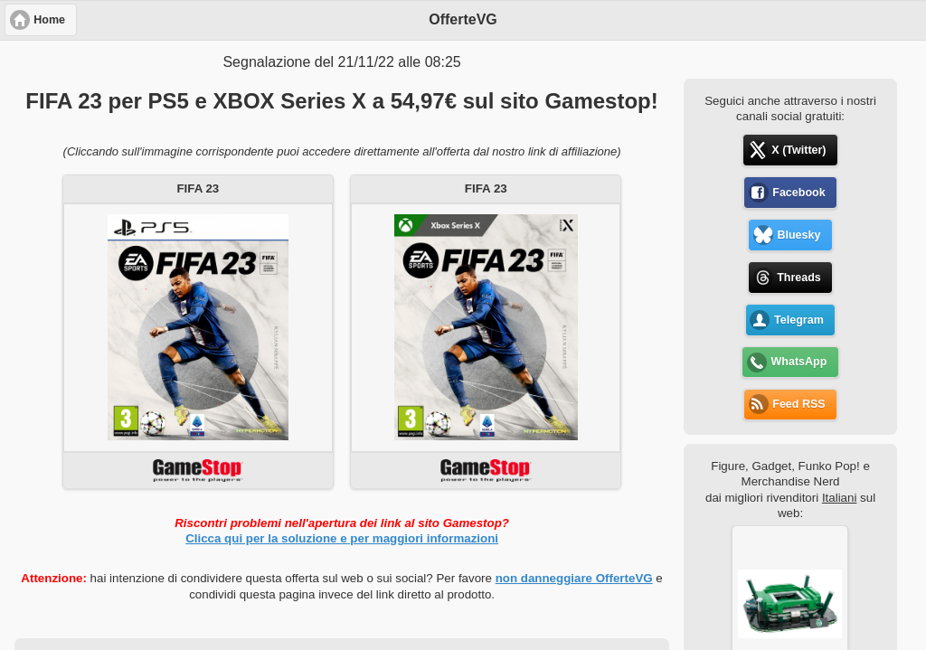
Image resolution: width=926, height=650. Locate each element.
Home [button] (49, 20)
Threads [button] (799, 277)
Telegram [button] (799, 320)
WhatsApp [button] (799, 361)
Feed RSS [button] (798, 404)
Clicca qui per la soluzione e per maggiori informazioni (341, 538)
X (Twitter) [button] (798, 150)
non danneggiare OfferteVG (574, 578)
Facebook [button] (798, 192)
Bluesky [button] (798, 235)
